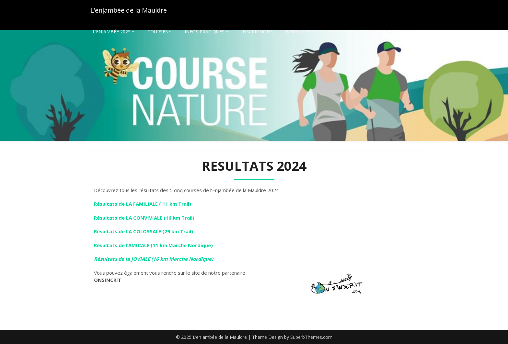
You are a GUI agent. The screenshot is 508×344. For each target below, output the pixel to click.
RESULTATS (341, 32)
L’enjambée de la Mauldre (129, 10)
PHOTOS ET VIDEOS (392, 32)
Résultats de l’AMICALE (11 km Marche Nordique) (153, 245)
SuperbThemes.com (311, 337)
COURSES (157, 32)
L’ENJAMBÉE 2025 (112, 32)
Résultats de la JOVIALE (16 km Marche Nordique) (153, 259)
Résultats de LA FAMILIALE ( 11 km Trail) (142, 204)
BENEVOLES (299, 32)
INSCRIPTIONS (257, 32)
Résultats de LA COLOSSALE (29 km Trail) (143, 231)
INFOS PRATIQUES (205, 32)
